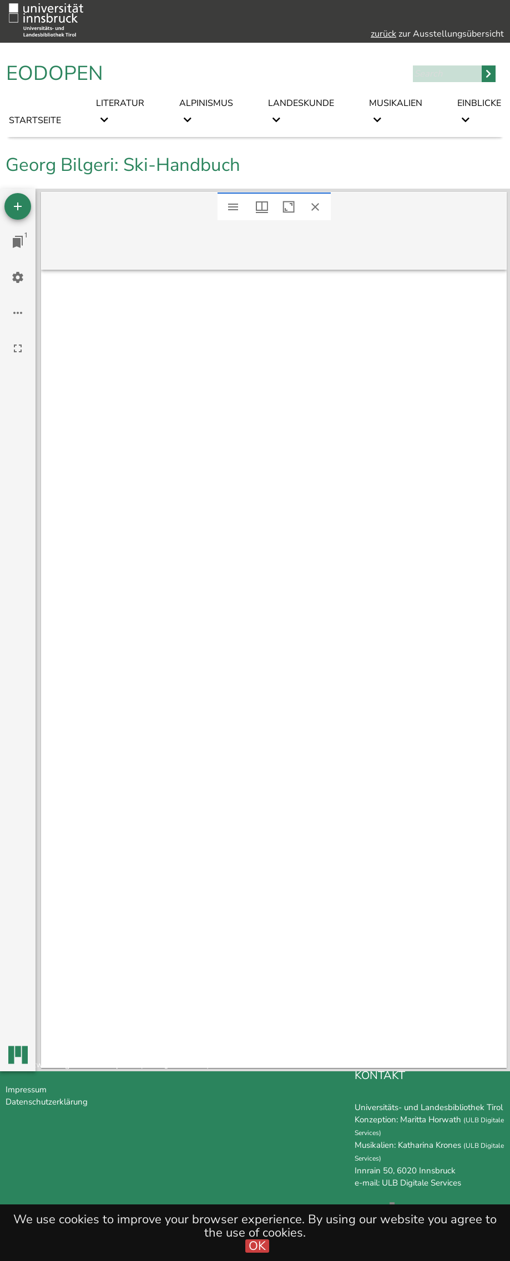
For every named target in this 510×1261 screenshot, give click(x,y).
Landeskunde (301, 103)
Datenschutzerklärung (47, 1101)
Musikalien (395, 103)
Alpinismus (206, 103)
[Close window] (315, 207)
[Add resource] (17, 206)
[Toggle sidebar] (233, 207)
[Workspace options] (17, 313)
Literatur (120, 103)
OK (257, 1246)
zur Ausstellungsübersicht (437, 34)
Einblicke (479, 103)
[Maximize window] (288, 207)
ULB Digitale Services (421, 1182)
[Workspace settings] (17, 277)
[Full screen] (17, 348)
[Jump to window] (17, 242)
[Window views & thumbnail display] (262, 207)
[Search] (447, 73)
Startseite (35, 120)
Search (489, 73)
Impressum (26, 1089)
